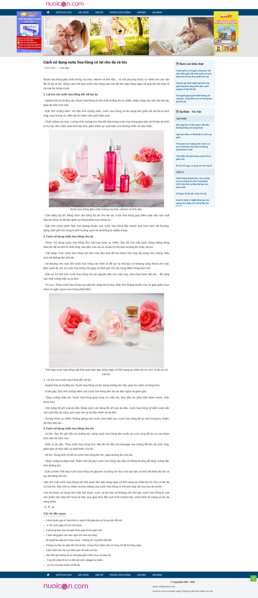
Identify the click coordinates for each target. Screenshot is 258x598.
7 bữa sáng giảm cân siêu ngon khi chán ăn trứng (71, 535)
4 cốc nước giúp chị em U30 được (64, 525)
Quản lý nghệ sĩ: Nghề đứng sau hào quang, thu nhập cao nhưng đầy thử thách (192, 203)
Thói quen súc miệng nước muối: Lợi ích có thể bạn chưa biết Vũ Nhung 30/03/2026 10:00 (193, 147)
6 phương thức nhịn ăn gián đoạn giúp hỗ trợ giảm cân (74, 530)
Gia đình (157, 12)
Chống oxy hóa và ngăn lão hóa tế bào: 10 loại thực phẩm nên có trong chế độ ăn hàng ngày (93, 545)
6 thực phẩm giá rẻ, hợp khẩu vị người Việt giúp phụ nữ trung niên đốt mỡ (84, 520)
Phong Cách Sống (120, 12)
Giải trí (99, 12)
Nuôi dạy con (64, 12)
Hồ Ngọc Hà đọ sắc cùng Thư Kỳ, (191, 193)
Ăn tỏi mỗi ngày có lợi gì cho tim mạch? (194, 165)
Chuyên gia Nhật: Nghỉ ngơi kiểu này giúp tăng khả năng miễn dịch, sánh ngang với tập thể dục (193, 86)
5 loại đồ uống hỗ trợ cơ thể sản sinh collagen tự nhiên (74, 560)
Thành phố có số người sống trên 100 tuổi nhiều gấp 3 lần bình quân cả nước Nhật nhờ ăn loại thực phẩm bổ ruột (194, 73)
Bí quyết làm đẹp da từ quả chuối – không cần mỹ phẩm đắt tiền (79, 540)
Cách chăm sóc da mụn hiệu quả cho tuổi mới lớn (71, 550)
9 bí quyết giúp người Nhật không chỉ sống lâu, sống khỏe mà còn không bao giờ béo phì (194, 98)
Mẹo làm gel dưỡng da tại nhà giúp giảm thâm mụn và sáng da (78, 555)
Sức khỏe (83, 12)
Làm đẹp (141, 12)
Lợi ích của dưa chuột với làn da (63, 565)
